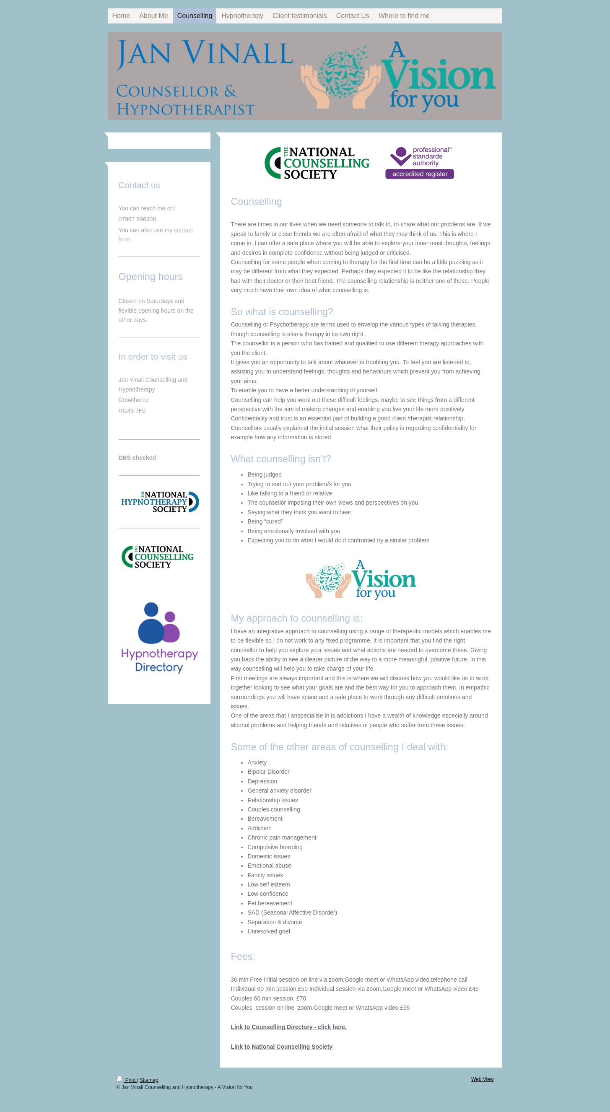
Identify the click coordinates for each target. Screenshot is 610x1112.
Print (127, 1080)
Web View (482, 1079)
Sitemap (149, 1080)
